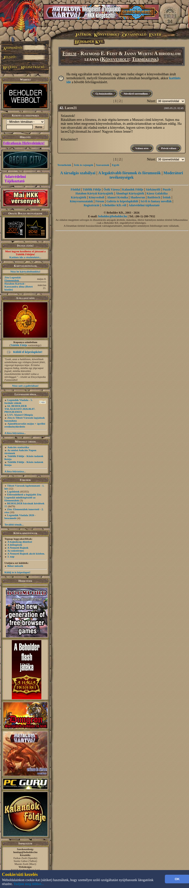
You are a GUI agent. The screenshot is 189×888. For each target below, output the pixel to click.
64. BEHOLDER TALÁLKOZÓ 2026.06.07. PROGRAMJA (19, 408)
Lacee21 (71, 108)
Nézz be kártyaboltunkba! (25, 271)
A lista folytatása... (15, 432)
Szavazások (102, 164)
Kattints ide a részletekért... (25, 257)
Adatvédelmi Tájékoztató (15, 178)
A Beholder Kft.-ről (114, 205)
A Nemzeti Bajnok (18, 547)
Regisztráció (91, 205)
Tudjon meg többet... (29, 884)
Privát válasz (168, 148)
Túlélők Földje (18, 345)
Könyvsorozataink (81, 201)
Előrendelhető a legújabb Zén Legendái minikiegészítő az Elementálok (22, 497)
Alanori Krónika (117, 197)
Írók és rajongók (83, 164)
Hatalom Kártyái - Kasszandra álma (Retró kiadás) (18, 286)
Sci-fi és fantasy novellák (156, 201)
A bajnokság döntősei (19, 541)
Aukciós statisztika (18, 447)
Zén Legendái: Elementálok (12, 279)
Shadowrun (137, 197)
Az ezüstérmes (15, 550)
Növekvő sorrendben (136, 93)
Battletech (153, 197)
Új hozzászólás (103, 93)
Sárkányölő (153, 189)
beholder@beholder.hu (112, 216)
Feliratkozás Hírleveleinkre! (24, 143)
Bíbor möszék (15, 565)
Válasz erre (141, 148)
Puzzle (167, 189)
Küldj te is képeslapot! (17, 572)
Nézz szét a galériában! (25, 385)
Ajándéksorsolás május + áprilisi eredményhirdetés (24, 425)
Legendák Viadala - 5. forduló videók (18, 401)
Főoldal (75, 189)
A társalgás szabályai (77, 173)
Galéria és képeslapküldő (122, 201)
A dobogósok (14, 544)
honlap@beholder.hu (25, 852)
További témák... (14, 524)
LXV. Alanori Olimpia (20, 414)
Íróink (167, 197)
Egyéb (115, 164)
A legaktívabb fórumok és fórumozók (129, 173)
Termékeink (144, 59)
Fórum (70, 53)
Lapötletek (13, 491)
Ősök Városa (112, 189)
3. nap (11, 556)
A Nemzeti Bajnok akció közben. (26, 553)
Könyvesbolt (115, 59)
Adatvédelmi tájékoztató (143, 205)
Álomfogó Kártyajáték (130, 193)
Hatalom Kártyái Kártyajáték (94, 193)
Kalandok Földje (132, 189)
